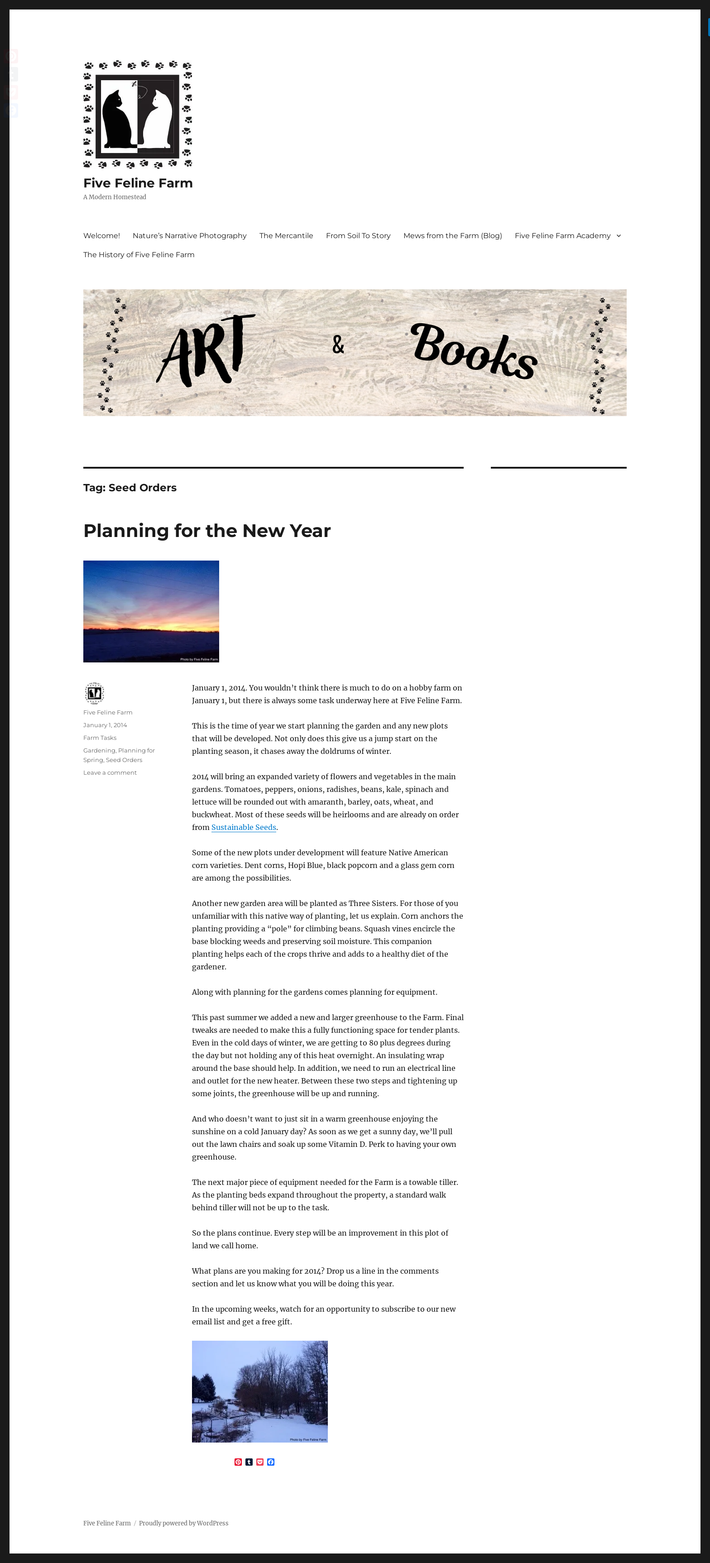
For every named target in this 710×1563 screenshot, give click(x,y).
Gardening (99, 750)
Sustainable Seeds (243, 827)
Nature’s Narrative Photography (190, 235)
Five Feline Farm (138, 183)
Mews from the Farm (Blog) (452, 235)
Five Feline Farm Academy (563, 235)
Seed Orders (124, 759)
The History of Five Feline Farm (139, 254)
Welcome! (101, 235)
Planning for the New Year (207, 530)
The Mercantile (286, 235)
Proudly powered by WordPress (184, 1523)
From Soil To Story (358, 235)
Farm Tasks (99, 737)
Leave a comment (110, 772)
